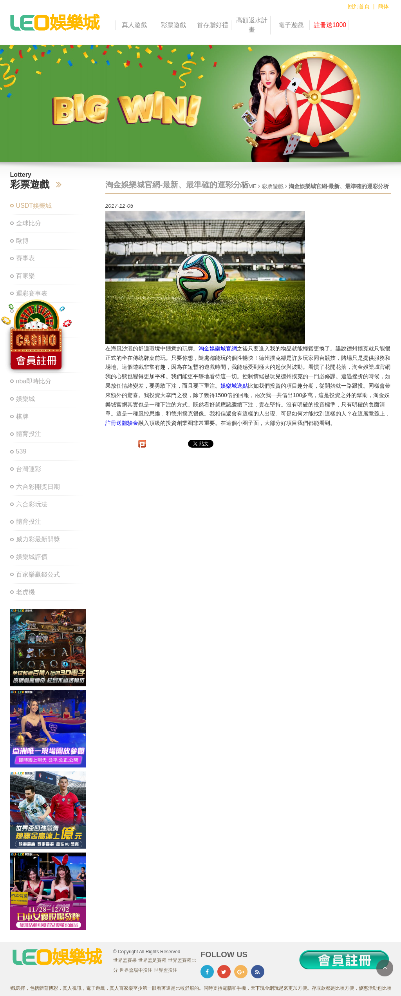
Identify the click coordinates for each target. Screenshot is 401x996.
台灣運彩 (28, 469)
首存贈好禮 (212, 25)
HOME (248, 186)
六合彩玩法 (31, 504)
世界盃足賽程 (152, 960)
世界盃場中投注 (135, 970)
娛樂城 (25, 398)
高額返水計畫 (251, 25)
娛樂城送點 (234, 386)
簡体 (383, 6)
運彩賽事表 (31, 293)
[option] (200, 103)
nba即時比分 (34, 381)
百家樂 (25, 275)
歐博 (22, 241)
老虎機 (25, 592)
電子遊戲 (290, 25)
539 (21, 451)
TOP (384, 968)
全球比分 (28, 223)
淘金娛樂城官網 (218, 348)
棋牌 (22, 416)
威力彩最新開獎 (38, 539)
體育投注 (28, 433)
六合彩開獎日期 (38, 486)
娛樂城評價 (31, 556)
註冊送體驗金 (121, 423)
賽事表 (25, 258)
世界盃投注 (165, 970)
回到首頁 (359, 6)
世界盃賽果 (125, 960)
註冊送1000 (330, 25)
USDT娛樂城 (34, 205)
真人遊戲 (134, 25)
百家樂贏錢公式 (38, 574)
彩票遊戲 (173, 25)
